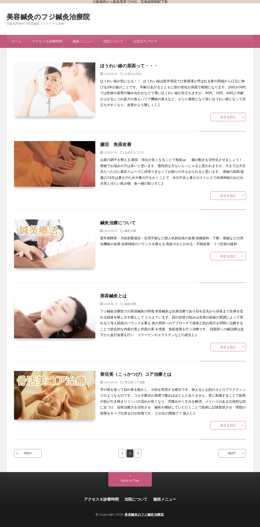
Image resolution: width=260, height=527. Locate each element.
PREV (28, 453)
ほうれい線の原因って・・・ (129, 65)
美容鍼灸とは (113, 295)
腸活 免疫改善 (116, 144)
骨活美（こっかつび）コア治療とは (136, 374)
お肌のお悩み (133, 73)
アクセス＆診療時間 (47, 41)
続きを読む (228, 117)
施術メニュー (83, 41)
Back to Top (130, 480)
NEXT (232, 453)
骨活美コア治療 (135, 382)
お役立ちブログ (145, 41)
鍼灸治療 (130, 230)
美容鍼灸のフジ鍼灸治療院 (48, 16)
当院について (113, 41)
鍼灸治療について (118, 222)
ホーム (17, 41)
